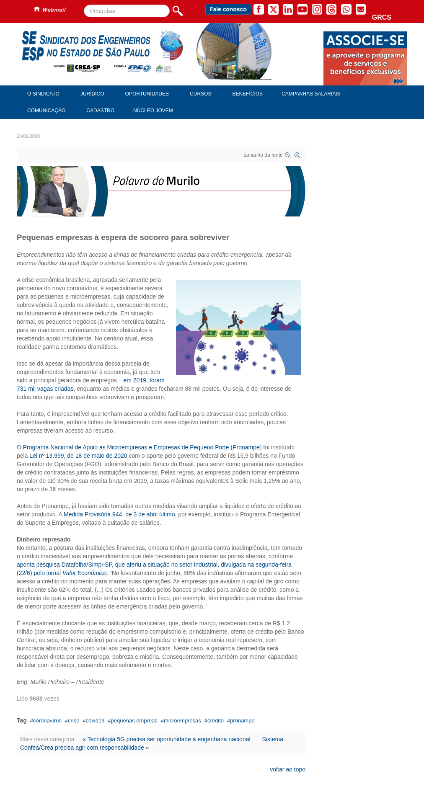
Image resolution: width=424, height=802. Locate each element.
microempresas (182, 720)
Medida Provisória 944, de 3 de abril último (119, 514)
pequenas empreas (134, 720)
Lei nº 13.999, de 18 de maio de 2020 (78, 455)
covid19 (95, 720)
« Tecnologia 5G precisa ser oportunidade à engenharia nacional (167, 739)
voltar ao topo (287, 769)
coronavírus (47, 720)
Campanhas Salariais (311, 94)
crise (73, 720)
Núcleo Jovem (153, 110)
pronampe (242, 720)
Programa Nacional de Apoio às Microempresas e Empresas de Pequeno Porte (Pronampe (141, 447)
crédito (215, 720)
